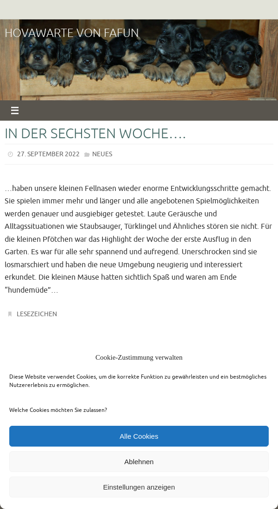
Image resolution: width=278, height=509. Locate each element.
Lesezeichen (37, 314)
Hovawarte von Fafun (72, 33)
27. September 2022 (48, 154)
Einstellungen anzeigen (139, 487)
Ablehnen (138, 462)
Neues (102, 154)
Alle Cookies (139, 436)
